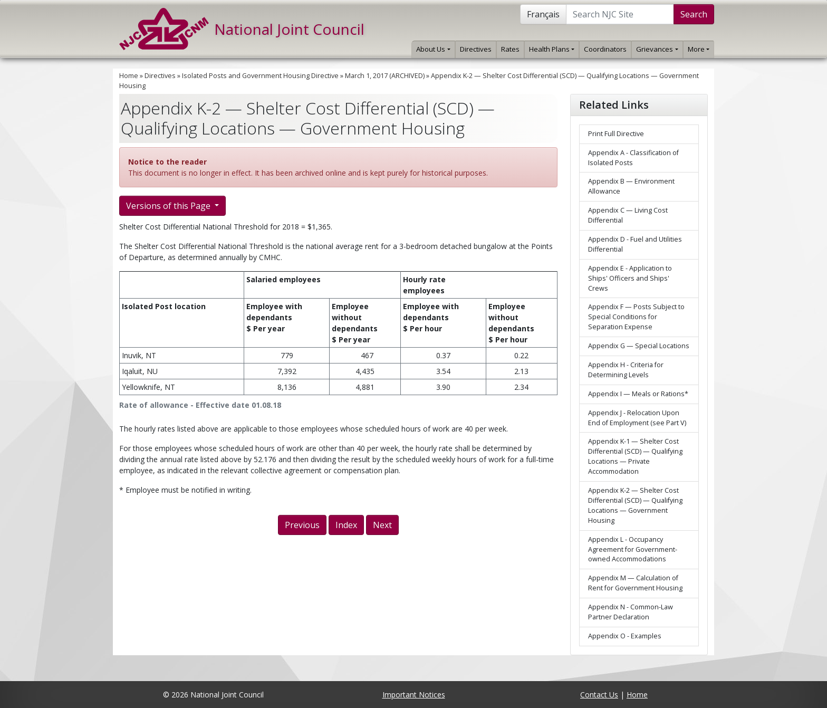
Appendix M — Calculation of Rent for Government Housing (635, 582)
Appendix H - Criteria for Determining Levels (625, 369)
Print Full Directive (616, 133)
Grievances (657, 49)
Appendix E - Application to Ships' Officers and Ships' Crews (630, 278)
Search (693, 14)
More (698, 49)
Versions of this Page (169, 206)
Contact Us (599, 695)
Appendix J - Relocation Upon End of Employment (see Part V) (637, 417)
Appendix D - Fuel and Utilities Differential (635, 244)
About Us (433, 49)
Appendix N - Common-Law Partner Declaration (630, 611)
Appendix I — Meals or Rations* (638, 393)
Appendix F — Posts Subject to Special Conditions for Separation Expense (636, 316)
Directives (476, 49)
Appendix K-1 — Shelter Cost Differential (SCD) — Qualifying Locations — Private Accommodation (635, 456)
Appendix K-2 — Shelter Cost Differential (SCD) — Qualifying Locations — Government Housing (635, 505)
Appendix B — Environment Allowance (631, 186)
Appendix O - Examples (624, 636)
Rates (510, 49)
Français (543, 14)
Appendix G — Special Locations (638, 345)
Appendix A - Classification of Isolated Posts (633, 157)
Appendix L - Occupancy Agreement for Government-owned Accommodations (632, 549)
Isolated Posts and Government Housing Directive (260, 75)
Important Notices (413, 695)
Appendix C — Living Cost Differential (628, 215)
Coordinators (605, 49)
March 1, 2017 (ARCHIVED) (385, 75)
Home (128, 75)
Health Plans (551, 49)
